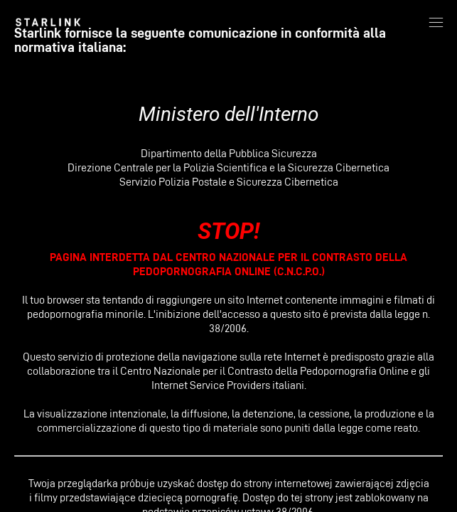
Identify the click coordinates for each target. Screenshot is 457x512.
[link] (48, 22)
